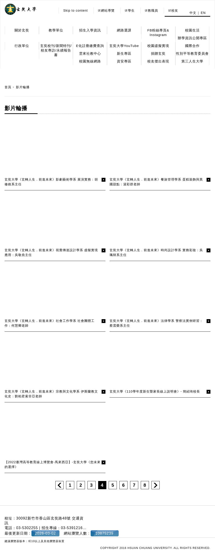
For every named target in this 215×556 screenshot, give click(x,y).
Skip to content (75, 10)
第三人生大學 (192, 61)
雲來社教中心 (90, 53)
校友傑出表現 (158, 61)
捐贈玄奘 (158, 53)
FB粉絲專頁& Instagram (158, 32)
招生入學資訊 (90, 30)
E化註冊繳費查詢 (90, 46)
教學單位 (56, 30)
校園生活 (192, 30)
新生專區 (124, 53)
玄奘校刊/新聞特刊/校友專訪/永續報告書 (56, 50)
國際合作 (192, 46)
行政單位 (22, 46)
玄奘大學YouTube (124, 46)
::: (51, 10)
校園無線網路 (90, 61)
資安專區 (124, 61)
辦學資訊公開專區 (192, 38)
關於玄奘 (22, 30)
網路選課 (124, 30)
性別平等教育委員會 (192, 53)
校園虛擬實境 (158, 46)
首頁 (8, 87)
